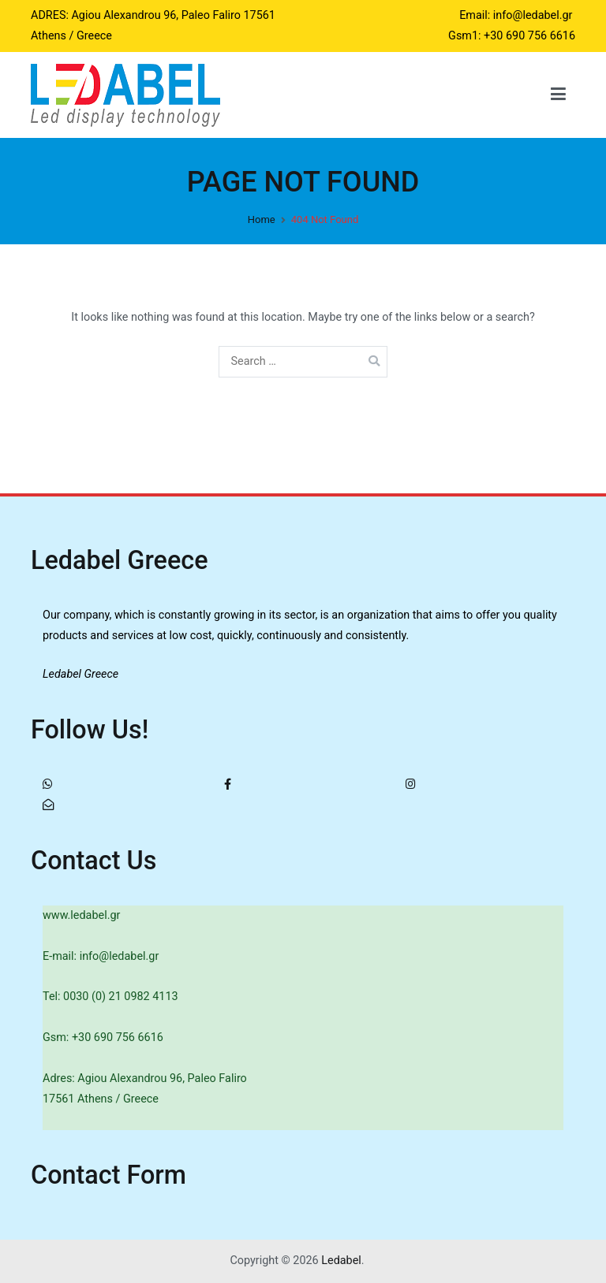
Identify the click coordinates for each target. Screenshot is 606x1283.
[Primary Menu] (558, 94)
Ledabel (341, 1260)
